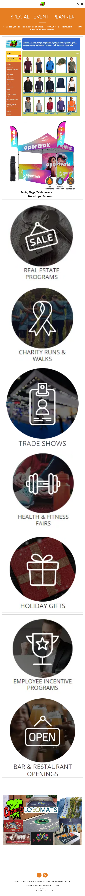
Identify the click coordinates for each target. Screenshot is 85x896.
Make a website (50, 891)
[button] (3, 4)
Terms (41, 888)
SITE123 (40, 891)
